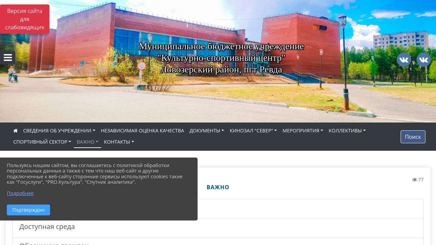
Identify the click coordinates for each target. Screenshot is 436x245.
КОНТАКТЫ (117, 141)
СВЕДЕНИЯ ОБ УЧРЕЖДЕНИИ (57, 130)
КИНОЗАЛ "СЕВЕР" (251, 130)
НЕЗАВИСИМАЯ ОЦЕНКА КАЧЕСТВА (142, 130)
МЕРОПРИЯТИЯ (300, 130)
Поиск (413, 137)
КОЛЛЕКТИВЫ (345, 130)
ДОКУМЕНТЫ (204, 130)
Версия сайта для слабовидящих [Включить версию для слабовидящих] (24, 19)
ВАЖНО (85, 141)
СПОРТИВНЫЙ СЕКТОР (40, 141)
